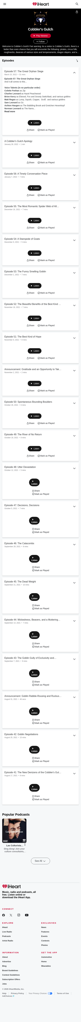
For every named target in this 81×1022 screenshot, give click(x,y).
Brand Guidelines (10, 970)
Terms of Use (63, 993)
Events (44, 936)
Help (4, 993)
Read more (9, 111)
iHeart (5, 927)
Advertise (6, 961)
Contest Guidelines (11, 975)
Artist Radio (7, 941)
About (5, 957)
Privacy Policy (17, 993)
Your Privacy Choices (40, 993)
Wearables (46, 966)
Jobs (4, 984)
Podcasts (6, 936)
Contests (45, 941)
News (43, 927)
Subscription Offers (11, 979)
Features (45, 932)
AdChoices (8, 996)
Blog (4, 966)
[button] (34, 122)
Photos (44, 945)
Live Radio (7, 932)
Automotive (46, 957)
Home (44, 961)
